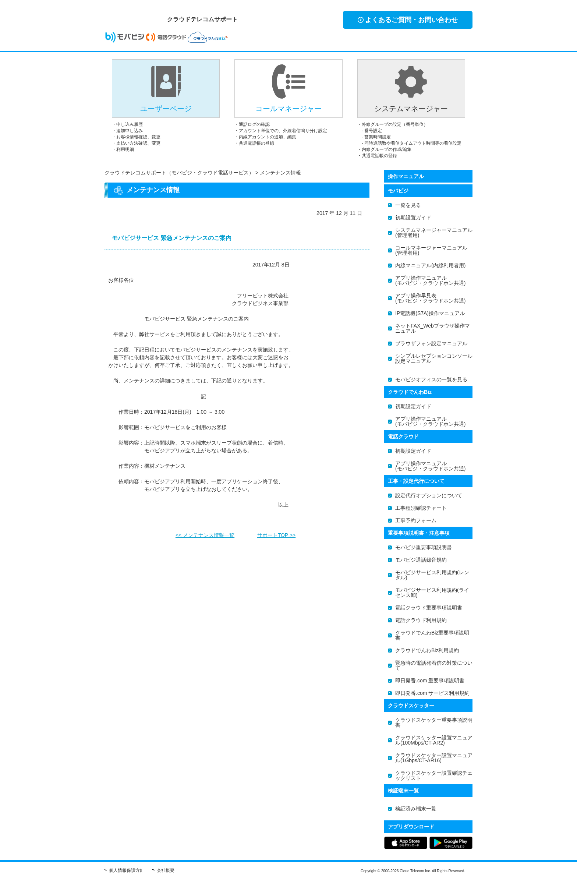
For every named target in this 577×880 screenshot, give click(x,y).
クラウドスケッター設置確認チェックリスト (433, 775)
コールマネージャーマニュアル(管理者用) (431, 250)
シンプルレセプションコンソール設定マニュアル (433, 358)
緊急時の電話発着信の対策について (433, 665)
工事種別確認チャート (421, 508)
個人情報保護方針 (126, 870)
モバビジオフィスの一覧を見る (431, 379)
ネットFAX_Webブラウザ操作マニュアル (432, 328)
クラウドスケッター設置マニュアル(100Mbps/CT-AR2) (433, 740)
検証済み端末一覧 (415, 809)
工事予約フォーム (415, 520)
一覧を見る (408, 205)
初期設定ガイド (413, 406)
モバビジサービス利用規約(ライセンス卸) (432, 592)
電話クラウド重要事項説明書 (428, 608)
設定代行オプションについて (428, 495)
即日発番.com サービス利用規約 (432, 693)
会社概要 (165, 870)
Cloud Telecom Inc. (415, 871)
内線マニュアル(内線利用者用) (430, 265)
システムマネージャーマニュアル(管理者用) (433, 232)
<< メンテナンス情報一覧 (205, 533)
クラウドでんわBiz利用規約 (427, 650)
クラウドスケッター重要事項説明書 (433, 722)
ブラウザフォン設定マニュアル (431, 343)
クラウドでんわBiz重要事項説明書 (432, 635)
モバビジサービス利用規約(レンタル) (432, 574)
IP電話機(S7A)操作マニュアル (430, 313)
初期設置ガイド (413, 217)
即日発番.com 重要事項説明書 (429, 680)
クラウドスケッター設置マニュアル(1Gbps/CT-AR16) (433, 757)
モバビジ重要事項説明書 (423, 547)
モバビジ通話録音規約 (421, 560)
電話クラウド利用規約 (421, 620)
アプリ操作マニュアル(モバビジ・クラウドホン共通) (430, 280)
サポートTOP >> (276, 533)
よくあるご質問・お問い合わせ (408, 20)
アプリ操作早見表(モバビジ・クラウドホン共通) (430, 298)
